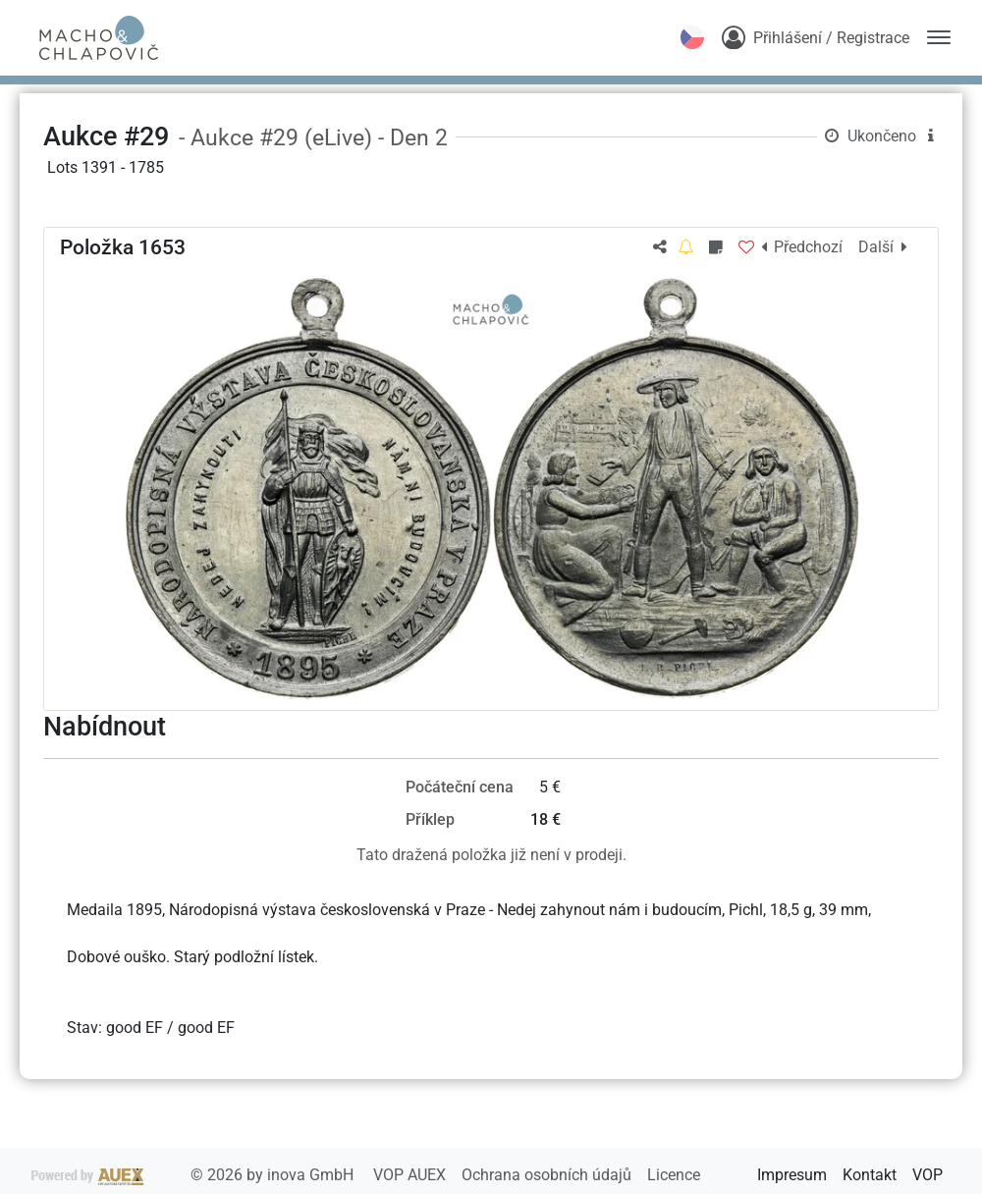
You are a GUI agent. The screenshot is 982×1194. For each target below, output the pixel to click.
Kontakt (870, 1175)
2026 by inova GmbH (194, 1175)
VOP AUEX (411, 1175)
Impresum (792, 1175)
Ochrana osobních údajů (548, 1175)
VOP (927, 1175)
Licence (673, 1175)
